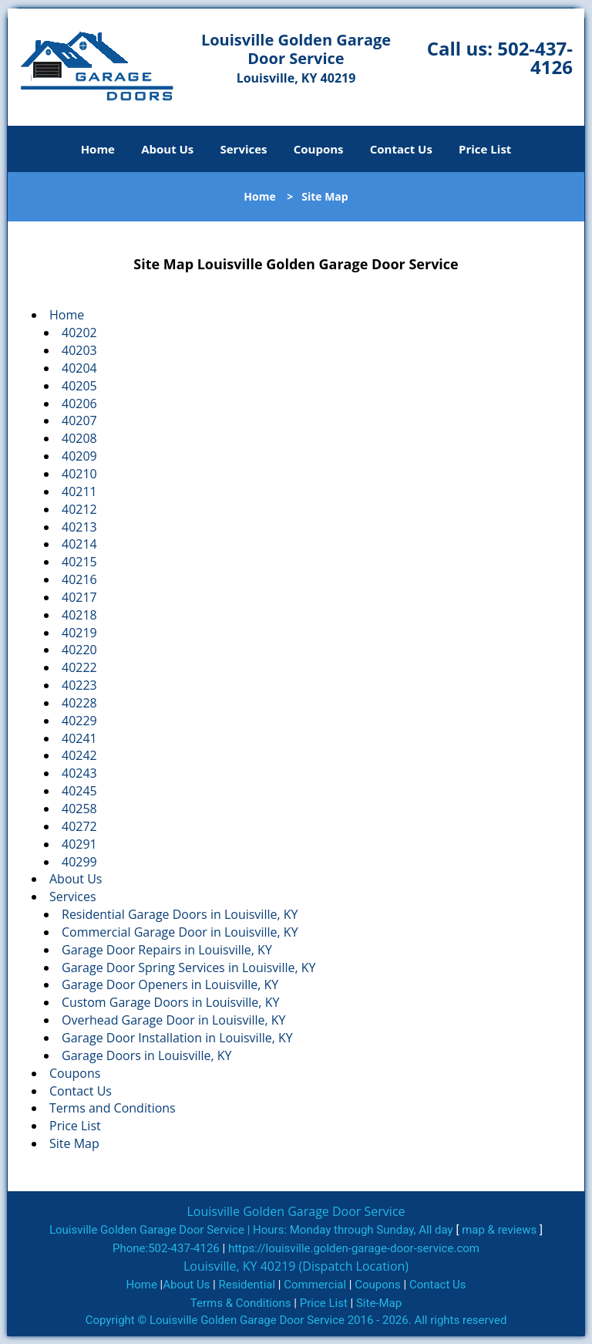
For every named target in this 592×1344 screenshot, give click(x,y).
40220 (79, 649)
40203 (79, 350)
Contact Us (401, 149)
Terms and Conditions (112, 1107)
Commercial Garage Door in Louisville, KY (180, 932)
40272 (79, 826)
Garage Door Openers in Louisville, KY (170, 984)
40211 (79, 491)
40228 (79, 702)
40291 (79, 844)
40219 (79, 632)
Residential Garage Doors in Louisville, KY (180, 914)
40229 (79, 720)
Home (98, 149)
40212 (79, 509)
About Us (167, 149)
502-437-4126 (535, 57)
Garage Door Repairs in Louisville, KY (167, 949)
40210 (79, 473)
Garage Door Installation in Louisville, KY (177, 1037)
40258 (79, 808)
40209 (79, 455)
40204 (79, 368)
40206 (79, 403)
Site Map (74, 1143)
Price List (485, 149)
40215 (79, 561)
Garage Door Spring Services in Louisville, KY (188, 967)
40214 (79, 543)
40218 (79, 614)
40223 (79, 685)
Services (243, 149)
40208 (79, 438)
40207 (79, 420)
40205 (79, 385)
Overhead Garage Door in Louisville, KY (174, 1019)
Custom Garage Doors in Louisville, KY (170, 1002)
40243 (79, 773)
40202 (79, 332)
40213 (79, 526)
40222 (79, 667)
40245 (79, 790)
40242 (79, 755)
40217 (79, 597)
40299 (79, 861)
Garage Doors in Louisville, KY (147, 1055)
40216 (79, 579)
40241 (79, 738)
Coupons (319, 149)
